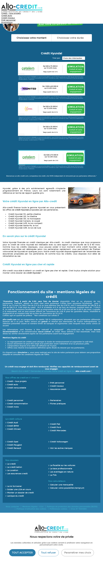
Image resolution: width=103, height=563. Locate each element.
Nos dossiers (12, 460)
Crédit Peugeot (14, 445)
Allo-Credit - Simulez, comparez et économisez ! (21, 7)
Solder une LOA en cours (19, 489)
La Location (12, 470)
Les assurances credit (17, 473)
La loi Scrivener (14, 486)
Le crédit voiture (13, 419)
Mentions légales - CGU (32, 507)
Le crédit (11, 464)
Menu (97, 7)
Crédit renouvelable (16, 388)
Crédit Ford (55, 427)
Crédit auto (6, 16)
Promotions (6, 22)
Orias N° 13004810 (79, 509)
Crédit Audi (12, 423)
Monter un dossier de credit (20, 493)
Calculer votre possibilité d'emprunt (67, 488)
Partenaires (55, 400)
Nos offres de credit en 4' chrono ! (22, 377)
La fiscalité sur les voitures (62, 465)
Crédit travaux (8, 18)
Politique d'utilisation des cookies (31, 509)
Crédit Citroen (14, 429)
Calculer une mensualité (61, 485)
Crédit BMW (13, 426)
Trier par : (56, 58)
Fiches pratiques (58, 404)
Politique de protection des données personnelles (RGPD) (72, 507)
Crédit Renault (14, 448)
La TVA (53, 475)
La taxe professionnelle (61, 469)
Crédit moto (13, 407)
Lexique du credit (15, 496)
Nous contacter (12, 507)
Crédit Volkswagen (59, 442)
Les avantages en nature (61, 472)
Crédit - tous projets (11, 13)
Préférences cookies (58, 509)
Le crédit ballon (14, 467)
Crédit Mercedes (58, 430)
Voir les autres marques (61, 448)
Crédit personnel (15, 400)
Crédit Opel (12, 442)
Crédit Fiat (55, 424)
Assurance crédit (58, 389)
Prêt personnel (8, 20)
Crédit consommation (17, 404)
